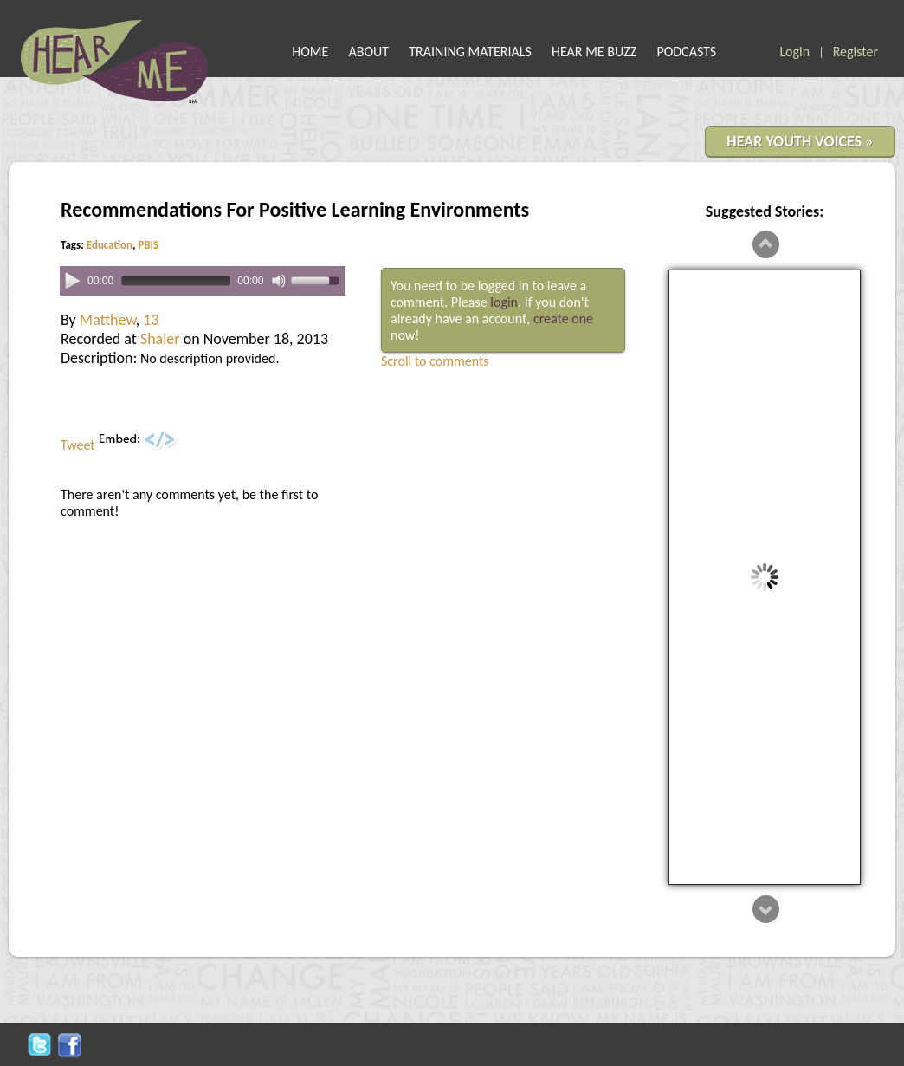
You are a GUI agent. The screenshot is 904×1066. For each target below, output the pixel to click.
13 (150, 319)
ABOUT (369, 51)
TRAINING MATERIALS (470, 51)
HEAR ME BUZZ (594, 51)
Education (109, 244)
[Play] (72, 280)
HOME (310, 51)
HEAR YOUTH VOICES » (800, 141)
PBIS (148, 244)
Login (794, 51)
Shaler (160, 338)
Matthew (108, 319)
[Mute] (279, 281)
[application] (202, 281)
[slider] (175, 281)
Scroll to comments (435, 361)
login (504, 302)
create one (563, 318)
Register (855, 51)
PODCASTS (686, 51)
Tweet (78, 445)
